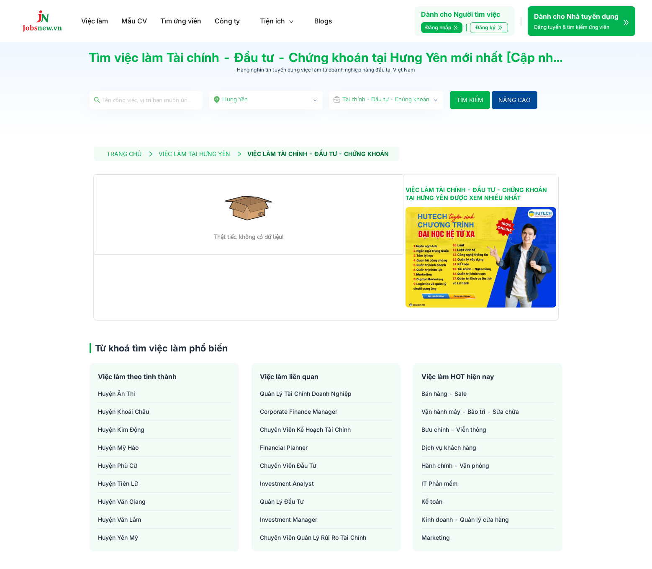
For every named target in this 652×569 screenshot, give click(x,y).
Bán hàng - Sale (444, 393)
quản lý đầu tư (282, 501)
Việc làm (94, 21)
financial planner (284, 447)
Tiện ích (277, 21)
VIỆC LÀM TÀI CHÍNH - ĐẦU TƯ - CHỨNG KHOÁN (318, 153)
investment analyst (287, 483)
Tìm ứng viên (180, 21)
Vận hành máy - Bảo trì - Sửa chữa (470, 411)
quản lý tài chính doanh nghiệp (306, 393)
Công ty (227, 21)
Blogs (323, 21)
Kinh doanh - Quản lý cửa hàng (465, 519)
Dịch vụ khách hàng (448, 447)
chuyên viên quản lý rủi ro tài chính (313, 537)
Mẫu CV (134, 21)
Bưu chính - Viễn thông (453, 429)
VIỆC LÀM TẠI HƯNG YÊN (200, 153)
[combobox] (266, 100)
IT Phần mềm (439, 483)
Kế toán (431, 501)
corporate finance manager (298, 411)
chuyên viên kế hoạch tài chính (305, 429)
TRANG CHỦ (130, 153)
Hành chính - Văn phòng (455, 465)
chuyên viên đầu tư (288, 465)
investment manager (288, 519)
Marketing (435, 537)
